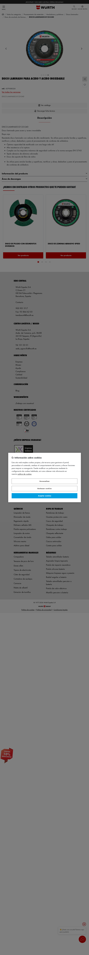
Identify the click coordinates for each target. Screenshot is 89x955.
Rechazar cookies (44, 489)
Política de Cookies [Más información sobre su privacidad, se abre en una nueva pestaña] (25, 474)
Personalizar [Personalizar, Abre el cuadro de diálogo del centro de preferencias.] (44, 481)
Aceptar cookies (44, 496)
